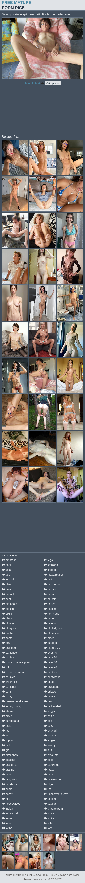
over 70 (50, 667)
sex (48, 720)
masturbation (54, 574)
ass (6, 574)
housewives (11, 803)
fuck (6, 745)
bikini (7, 613)
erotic (7, 716)
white (49, 818)
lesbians (51, 564)
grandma (9, 764)
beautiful (9, 594)
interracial (10, 813)
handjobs (9, 784)
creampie (9, 681)
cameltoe (9, 652)
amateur (9, 560)
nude (49, 618)
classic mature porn (16, 662)
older (49, 638)
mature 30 (52, 647)
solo (48, 759)
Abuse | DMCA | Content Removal (24, 875)
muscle (50, 599)
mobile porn (53, 584)
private (50, 691)
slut (48, 750)
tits (47, 789)
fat (5, 730)
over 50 (50, 657)
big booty (9, 603)
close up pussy (13, 672)
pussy (49, 696)
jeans (7, 818)
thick (48, 774)
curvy (7, 696)
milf (48, 579)
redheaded (52, 706)
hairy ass (9, 779)
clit (5, 667)
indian (7, 808)
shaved (50, 730)
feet (6, 735)
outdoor (50, 642)
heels (7, 789)
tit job (49, 784)
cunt (6, 691)
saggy (49, 711)
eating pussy (11, 706)
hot (6, 798)
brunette (9, 647)
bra (6, 642)
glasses (8, 759)
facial (7, 725)
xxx (48, 828)
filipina (8, 740)
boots (7, 638)
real (48, 701)
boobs (7, 633)
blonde (8, 623)
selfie (49, 716)
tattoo (49, 769)
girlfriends (10, 755)
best (6, 599)
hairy (7, 774)
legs (48, 560)
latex (6, 823)
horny (7, 793)
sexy (48, 725)
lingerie (50, 569)
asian (7, 569)
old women (52, 633)
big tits (8, 608)
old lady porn (53, 628)
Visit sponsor (53, 83)
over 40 (50, 652)
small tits (51, 755)
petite (49, 681)
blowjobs (9, 628)
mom (49, 594)
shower (50, 735)
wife (48, 823)
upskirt (50, 798)
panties (50, 672)
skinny (50, 745)
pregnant (51, 686)
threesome (52, 779)
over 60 (50, 662)
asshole (8, 579)
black (7, 618)
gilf (5, 750)
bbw (6, 584)
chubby (8, 657)
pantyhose (52, 677)
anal (6, 564)
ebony (7, 711)
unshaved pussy (56, 793)
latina (7, 828)
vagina (50, 803)
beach (7, 589)
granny (8, 769)
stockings (51, 764)
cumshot (9, 686)
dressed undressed (15, 701)
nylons (50, 623)
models (50, 589)
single (49, 740)
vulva (49, 813)
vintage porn (53, 808)
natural (50, 603)
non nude (51, 613)
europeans (10, 720)
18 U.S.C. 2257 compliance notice (61, 875)
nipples (50, 608)
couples (8, 677)
